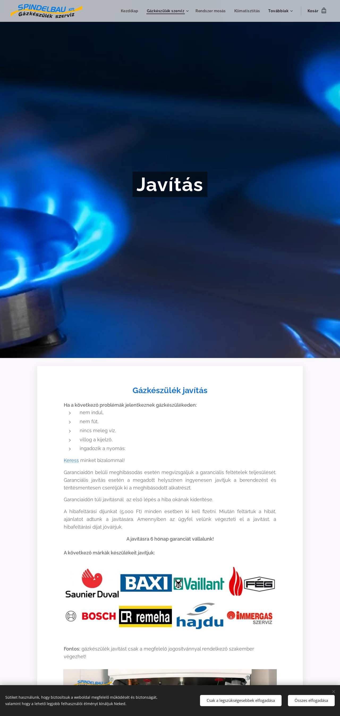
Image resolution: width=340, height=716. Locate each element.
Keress (71, 460)
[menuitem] (128, 11)
